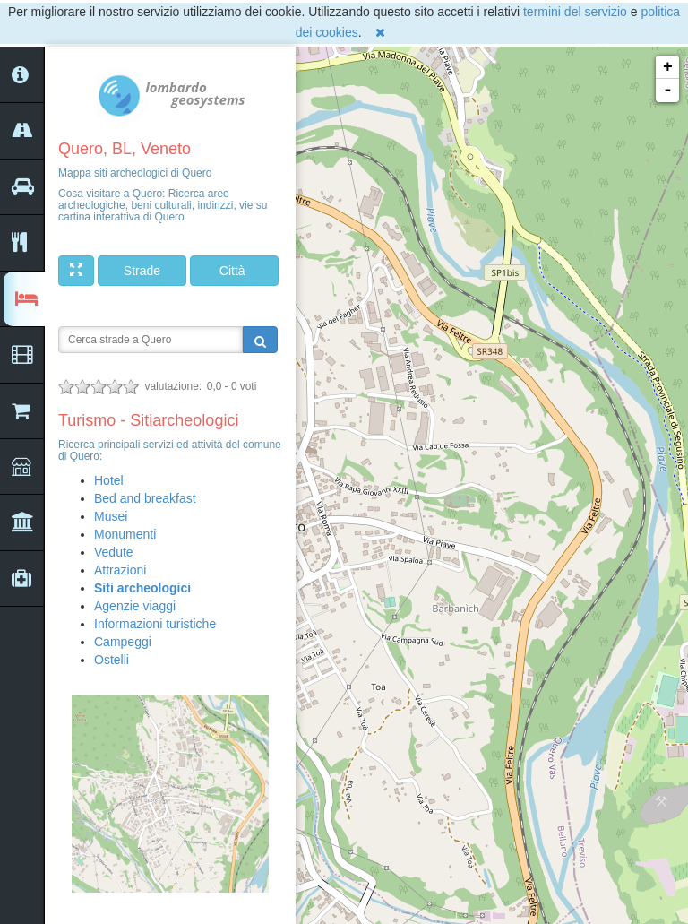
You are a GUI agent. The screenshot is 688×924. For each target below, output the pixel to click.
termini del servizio (575, 11)
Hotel (109, 480)
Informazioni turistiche (155, 624)
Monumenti (125, 534)
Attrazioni (120, 570)
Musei (110, 516)
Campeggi (122, 642)
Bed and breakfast (145, 498)
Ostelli (111, 659)
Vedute (113, 552)
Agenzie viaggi (135, 606)
